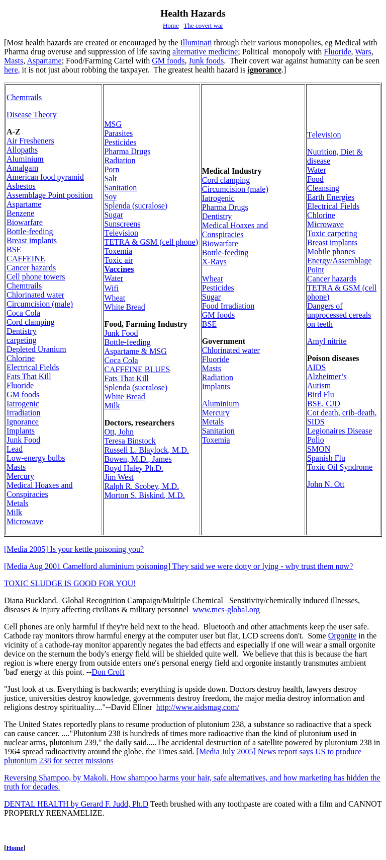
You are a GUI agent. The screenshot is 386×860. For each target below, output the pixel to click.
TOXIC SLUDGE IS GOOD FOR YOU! (70, 583)
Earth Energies (330, 197)
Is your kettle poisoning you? (74, 549)
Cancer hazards (31, 267)
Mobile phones (331, 251)
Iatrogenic (23, 403)
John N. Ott (325, 484)
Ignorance (23, 421)
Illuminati (196, 42)
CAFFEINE (26, 258)
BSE (14, 249)
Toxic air (118, 260)
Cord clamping (31, 322)
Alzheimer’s (327, 376)
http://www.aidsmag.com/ (197, 707)
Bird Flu (320, 394)
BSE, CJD (323, 403)
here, (12, 69)
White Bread (124, 307)
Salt (110, 178)
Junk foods (206, 60)
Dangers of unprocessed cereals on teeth (339, 315)
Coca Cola (23, 313)
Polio (315, 440)
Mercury (20, 476)
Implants (21, 430)
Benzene (20, 213)
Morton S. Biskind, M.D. (144, 495)
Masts (13, 60)
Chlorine (21, 358)
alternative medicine (205, 51)
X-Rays (214, 261)
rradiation (24, 412)
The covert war (203, 25)
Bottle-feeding (30, 231)
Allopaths (22, 150)
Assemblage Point (50, 195)
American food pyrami (45, 177)
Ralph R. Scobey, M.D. (141, 486)
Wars (363, 51)
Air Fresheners (30, 140)
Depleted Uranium (36, 349)
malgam (22, 168)
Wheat (114, 298)
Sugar (113, 214)
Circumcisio (40, 304)
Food (23, 440)
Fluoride (337, 51)
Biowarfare (25, 222)
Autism (319, 385)
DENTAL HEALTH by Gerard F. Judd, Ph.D (76, 804)
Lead (15, 449)
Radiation (119, 160)
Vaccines (119, 269)
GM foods (168, 60)
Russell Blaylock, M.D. (146, 450)
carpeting (22, 340)
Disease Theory (32, 114)
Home (171, 25)
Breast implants (32, 240)
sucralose (135, 205)
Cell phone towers (36, 276)
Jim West (118, 477)
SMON (318, 449)
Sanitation (120, 187)
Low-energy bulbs (36, 458)
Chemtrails (24, 97)
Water (113, 278)
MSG (113, 124)
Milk (14, 512)
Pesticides (120, 142)
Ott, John (119, 431)
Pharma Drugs (127, 151)
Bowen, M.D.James (137, 459)
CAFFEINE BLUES (137, 369)
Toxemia (118, 251)
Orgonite (342, 635)
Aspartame (44, 60)
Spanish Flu (326, 458)
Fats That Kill (29, 376)
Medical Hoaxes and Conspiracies (40, 489)
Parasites (118, 133)
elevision (121, 233)
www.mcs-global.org (226, 609)
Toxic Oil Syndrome (339, 467)
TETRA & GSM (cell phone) (151, 242)
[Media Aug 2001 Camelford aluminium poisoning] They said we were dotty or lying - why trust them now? (178, 566)
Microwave (25, 521)
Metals (18, 503)
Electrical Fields (33, 367)
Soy (110, 196)
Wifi (111, 288)
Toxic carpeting (332, 233)
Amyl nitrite (327, 341)
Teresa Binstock (129, 441)
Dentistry (22, 331)
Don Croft (107, 672)
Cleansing (323, 188)
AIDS (316, 367)
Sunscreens (122, 224)
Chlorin (35, 295)
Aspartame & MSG (135, 351)
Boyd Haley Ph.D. (133, 468)
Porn (111, 169)
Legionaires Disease (339, 430)
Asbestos (21, 186)
